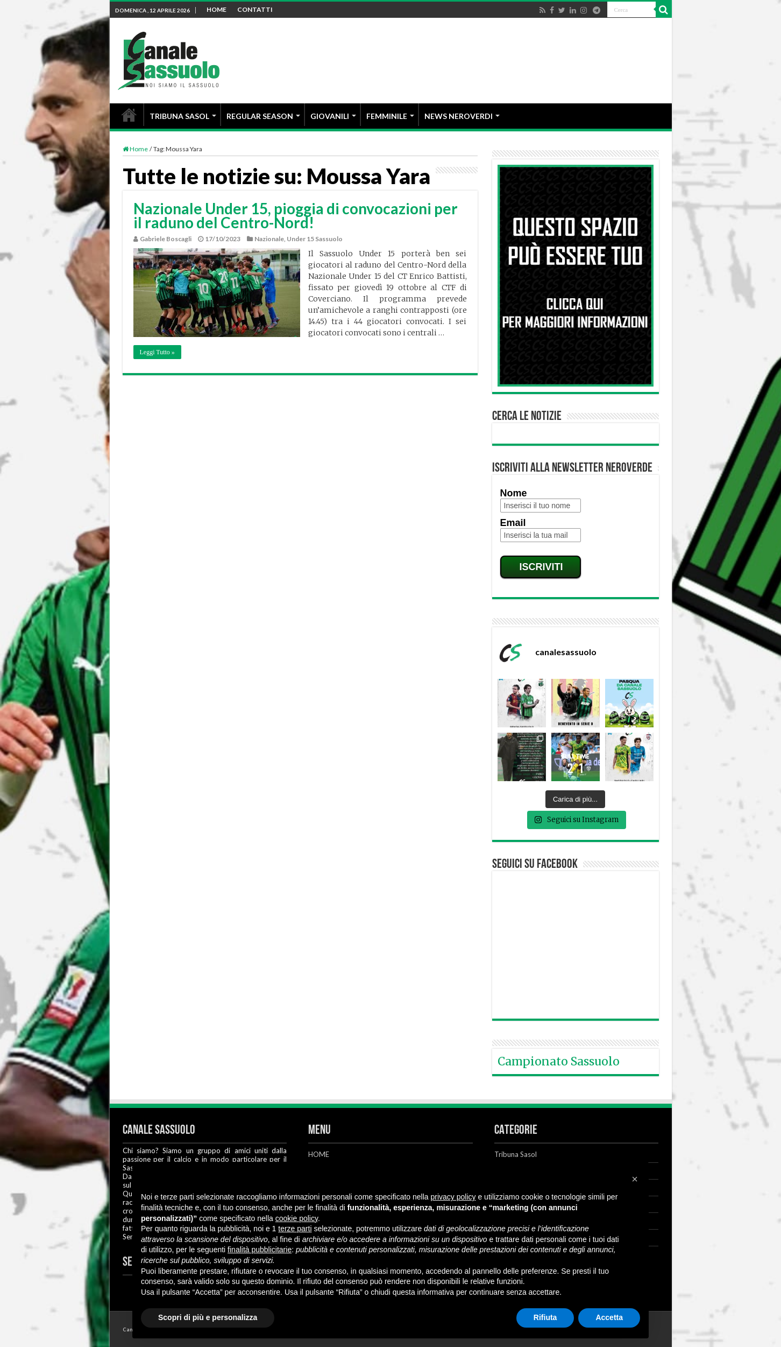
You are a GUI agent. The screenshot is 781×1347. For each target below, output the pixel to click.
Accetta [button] (609, 1317)
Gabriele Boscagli (165, 239)
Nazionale (269, 239)
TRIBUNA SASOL (179, 116)
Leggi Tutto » (157, 352)
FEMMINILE (386, 116)
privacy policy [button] (453, 1196)
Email (513, 523)
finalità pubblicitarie (260, 1249)
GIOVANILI (329, 116)
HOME (216, 9)
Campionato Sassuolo (559, 1061)
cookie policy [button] (296, 1218)
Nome (513, 493)
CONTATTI (255, 9)
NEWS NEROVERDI (458, 116)
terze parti (294, 1228)
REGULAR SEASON (259, 116)
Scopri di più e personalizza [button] (207, 1317)
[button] (634, 1179)
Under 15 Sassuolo (315, 239)
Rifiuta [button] (545, 1317)
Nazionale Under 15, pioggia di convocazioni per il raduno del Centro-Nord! (295, 215)
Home (135, 149)
